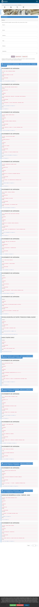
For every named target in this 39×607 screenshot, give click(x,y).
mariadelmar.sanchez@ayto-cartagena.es (9, 443)
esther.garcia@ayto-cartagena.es (8, 541)
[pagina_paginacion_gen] (34, 545)
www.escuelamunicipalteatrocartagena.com (9, 334)
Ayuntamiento (6, 5)
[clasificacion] (19, 53)
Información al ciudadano (14, 5)
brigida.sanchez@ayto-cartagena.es (8, 130)
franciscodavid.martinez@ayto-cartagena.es (10, 486)
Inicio (3, 5)
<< (31, 545)
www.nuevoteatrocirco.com (7, 351)
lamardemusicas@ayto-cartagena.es (8, 293)
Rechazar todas (20, 605)
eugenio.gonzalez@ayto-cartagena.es (8, 207)
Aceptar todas (13, 605)
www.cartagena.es (5, 108)
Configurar (27, 605)
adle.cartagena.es (5, 519)
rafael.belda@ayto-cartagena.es (8, 269)
